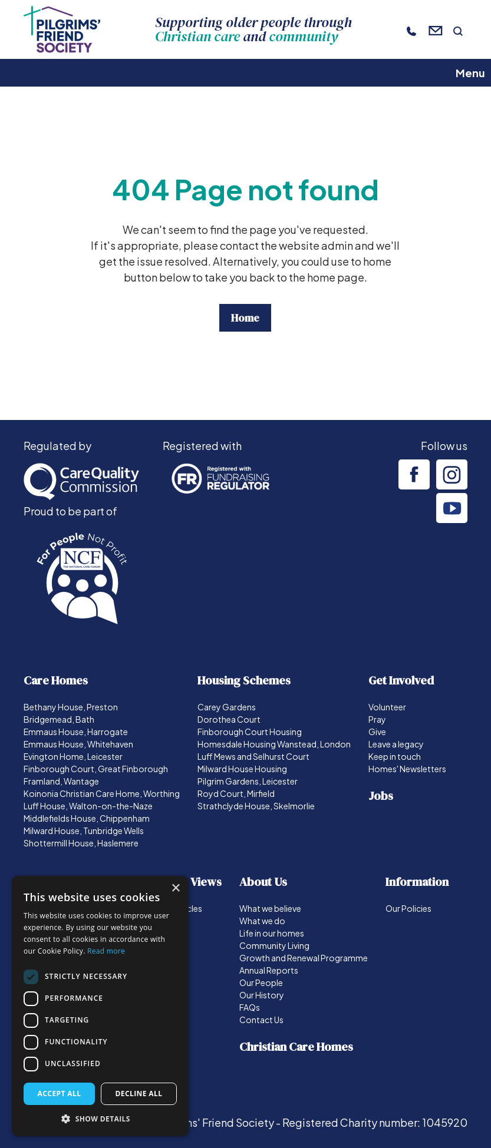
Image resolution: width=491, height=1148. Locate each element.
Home (245, 317)
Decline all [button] (139, 1094)
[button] (100, 1118)
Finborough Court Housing (249, 731)
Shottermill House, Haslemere (81, 843)
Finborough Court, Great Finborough (96, 768)
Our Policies (408, 908)
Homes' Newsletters (407, 768)
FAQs (249, 1007)
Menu (470, 73)
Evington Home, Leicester (73, 756)
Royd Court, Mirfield (236, 793)
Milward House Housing (242, 768)
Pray (377, 719)
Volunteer (387, 707)
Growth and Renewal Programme (303, 957)
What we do (262, 920)
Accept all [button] (59, 1094)
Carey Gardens (226, 707)
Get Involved (401, 680)
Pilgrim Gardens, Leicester (247, 781)
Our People (261, 982)
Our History (261, 995)
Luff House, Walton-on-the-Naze (88, 805)
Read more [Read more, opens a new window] (106, 951)
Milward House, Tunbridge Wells (84, 830)
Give (377, 731)
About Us (263, 882)
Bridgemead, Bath (59, 719)
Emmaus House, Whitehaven (78, 744)
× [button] (175, 888)
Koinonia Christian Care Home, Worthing (102, 793)
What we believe (270, 908)
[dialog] (100, 1006)
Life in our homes (271, 933)
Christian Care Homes (296, 1046)
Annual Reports (268, 970)
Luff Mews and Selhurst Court (253, 756)
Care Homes (56, 680)
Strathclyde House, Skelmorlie (256, 805)
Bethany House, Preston (71, 707)
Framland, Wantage (61, 781)
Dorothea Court (229, 719)
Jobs (380, 796)
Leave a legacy (396, 744)
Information (417, 882)
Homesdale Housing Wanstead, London (274, 744)
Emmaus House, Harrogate (76, 731)
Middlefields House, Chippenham (87, 818)
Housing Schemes (244, 680)
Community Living (274, 945)
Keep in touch (394, 756)
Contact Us (261, 1019)
